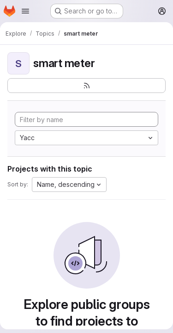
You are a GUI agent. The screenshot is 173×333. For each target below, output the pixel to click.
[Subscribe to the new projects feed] (86, 85)
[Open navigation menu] (25, 11)
